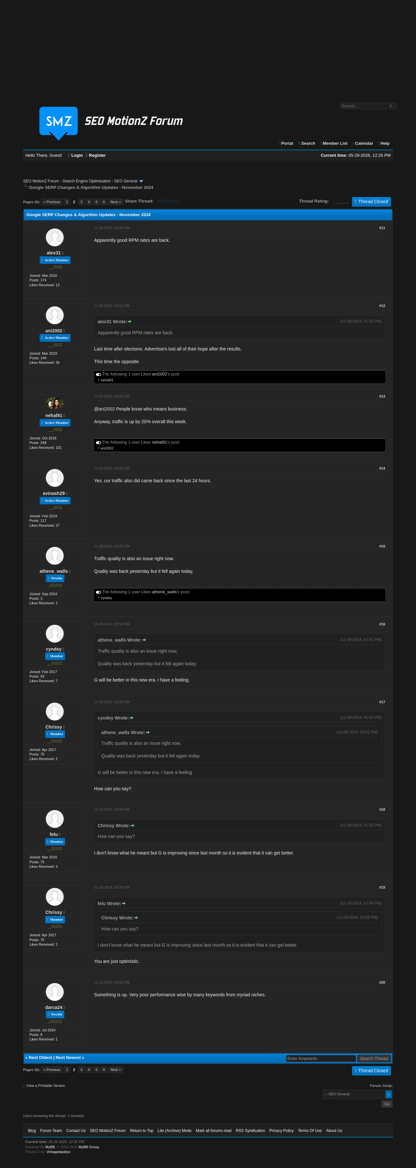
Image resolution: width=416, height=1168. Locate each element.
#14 (382, 468)
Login (75, 155)
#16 (382, 624)
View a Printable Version (45, 1086)
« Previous (52, 202)
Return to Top (141, 1130)
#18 (382, 809)
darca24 (53, 1007)
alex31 (54, 252)
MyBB (50, 1147)
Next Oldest (40, 1057)
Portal (285, 143)
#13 (382, 396)
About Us (334, 1130)
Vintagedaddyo (58, 1152)
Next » (115, 202)
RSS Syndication (250, 1130)
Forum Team (51, 1130)
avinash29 (54, 493)
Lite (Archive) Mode (174, 1130)
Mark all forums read (213, 1130)
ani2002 (54, 330)
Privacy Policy (281, 1130)
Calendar (362, 143)
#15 (382, 546)
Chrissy (54, 727)
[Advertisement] (208, 48)
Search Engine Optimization (86, 181)
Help (384, 143)
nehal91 (107, 380)
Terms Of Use (310, 1130)
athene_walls (54, 571)
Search (307, 143)
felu (54, 834)
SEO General (125, 181)
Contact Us (75, 1130)
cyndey (106, 598)
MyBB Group (89, 1147)
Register (95, 155)
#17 (382, 702)
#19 (382, 887)
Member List (333, 143)
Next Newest (68, 1057)
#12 (382, 306)
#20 (382, 982)
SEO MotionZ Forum (41, 181)
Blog (32, 1130)
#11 (382, 228)
